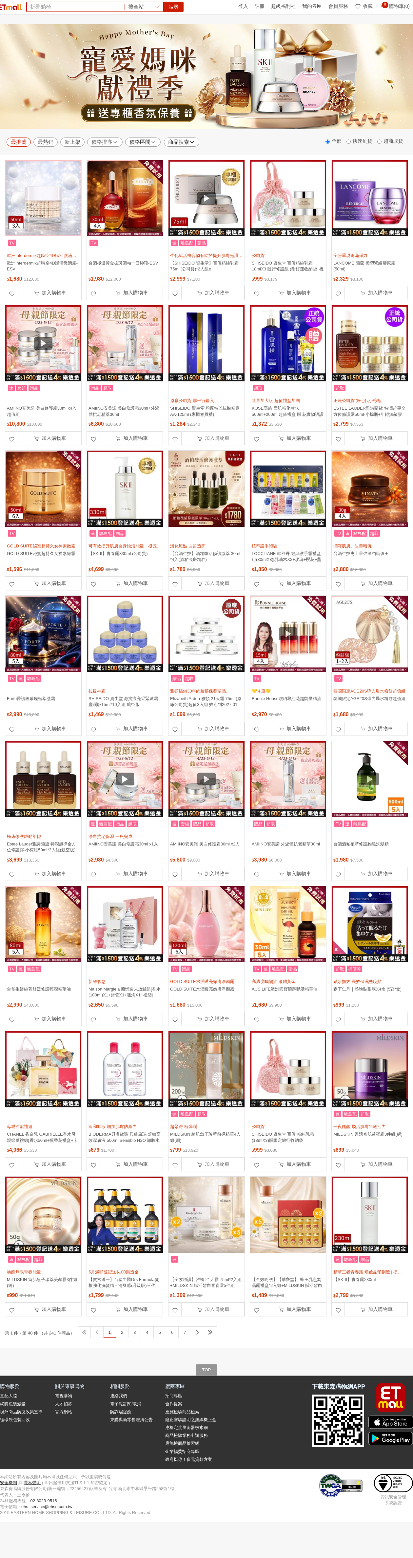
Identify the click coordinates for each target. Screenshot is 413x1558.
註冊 (260, 6)
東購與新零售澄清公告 (131, 1449)
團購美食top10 (128, 42)
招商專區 (173, 1425)
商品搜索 (181, 172)
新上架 (72, 171)
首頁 (8, 6)
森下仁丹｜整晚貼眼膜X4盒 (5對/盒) (367, 1018)
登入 (243, 6)
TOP (206, 1399)
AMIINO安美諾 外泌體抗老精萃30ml (286, 873)
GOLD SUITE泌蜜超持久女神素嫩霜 (41, 583)
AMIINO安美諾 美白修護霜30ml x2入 (205, 873)
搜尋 (306, 29)
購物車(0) (394, 6)
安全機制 (8, 1512)
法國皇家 (197, 42)
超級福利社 (283, 6)
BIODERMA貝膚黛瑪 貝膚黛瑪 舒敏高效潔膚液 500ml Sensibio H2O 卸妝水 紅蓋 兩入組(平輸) (124, 1169)
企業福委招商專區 (182, 1481)
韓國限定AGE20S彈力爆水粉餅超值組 (369, 728)
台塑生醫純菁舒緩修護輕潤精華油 (39, 1018)
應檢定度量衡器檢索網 (186, 1457)
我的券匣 (312, 6)
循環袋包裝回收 (15, 1449)
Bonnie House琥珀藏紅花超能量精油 (286, 728)
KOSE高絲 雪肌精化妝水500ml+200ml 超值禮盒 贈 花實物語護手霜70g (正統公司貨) (288, 443)
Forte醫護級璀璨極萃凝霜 (31, 728)
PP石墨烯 (294, 42)
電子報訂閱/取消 (125, 1433)
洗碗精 (176, 42)
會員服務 (338, 6)
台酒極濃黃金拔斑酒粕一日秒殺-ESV (123, 292)
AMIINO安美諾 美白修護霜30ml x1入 (123, 873)
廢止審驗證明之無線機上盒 (190, 1449)
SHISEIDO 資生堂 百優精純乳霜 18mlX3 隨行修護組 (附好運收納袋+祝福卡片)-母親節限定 (288, 298)
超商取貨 (393, 170)
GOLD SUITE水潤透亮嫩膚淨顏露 (202, 1018)
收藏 (364, 6)
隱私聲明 (32, 1512)
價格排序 (104, 172)
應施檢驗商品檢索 (182, 1441)
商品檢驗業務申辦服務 (186, 1464)
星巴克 (272, 42)
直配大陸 (8, 1425)
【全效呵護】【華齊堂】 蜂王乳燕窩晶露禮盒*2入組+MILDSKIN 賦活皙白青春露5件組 (287, 1315)
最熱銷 (45, 171)
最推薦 (19, 171)
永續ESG (77, 6)
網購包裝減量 (13, 1433)
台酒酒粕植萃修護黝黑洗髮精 (361, 873)
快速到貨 (362, 170)
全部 (337, 170)
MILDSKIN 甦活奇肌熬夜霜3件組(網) (368, 1163)
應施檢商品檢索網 (182, 1472)
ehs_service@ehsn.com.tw (46, 1536)
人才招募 (63, 1433)
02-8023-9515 (43, 1530)
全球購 (53, 6)
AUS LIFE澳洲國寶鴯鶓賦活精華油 (285, 1018)
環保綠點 (29, 6)
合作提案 (173, 1433)
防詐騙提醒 (120, 1441)
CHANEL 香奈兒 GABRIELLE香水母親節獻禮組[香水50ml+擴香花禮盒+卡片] (42, 1169)
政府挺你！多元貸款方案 (188, 1488)
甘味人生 (250, 42)
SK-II (231, 42)
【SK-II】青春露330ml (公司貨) (118, 583)
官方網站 (63, 1441)
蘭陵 (216, 42)
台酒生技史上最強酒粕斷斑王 (361, 583)
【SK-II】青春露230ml (354, 1309)
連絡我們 (118, 1425)
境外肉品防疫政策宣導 (21, 1441)
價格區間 (142, 172)
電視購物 (63, 1425)
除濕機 (157, 42)
